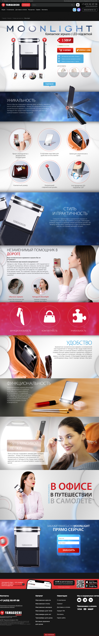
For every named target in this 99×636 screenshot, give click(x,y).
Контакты (45, 9)
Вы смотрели (49, 635)
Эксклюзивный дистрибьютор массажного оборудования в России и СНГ (80, 1)
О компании (10, 9)
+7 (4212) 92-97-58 (9, 600)
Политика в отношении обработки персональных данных (11, 606)
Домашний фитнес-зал (90, 9)
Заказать (69, 550)
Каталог (59, 604)
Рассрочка (31, 9)
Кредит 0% (61, 611)
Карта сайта (61, 618)
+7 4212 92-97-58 (89, 4)
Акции (3, 9)
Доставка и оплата (21, 9)
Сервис (38, 9)
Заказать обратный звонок (91, 6)
